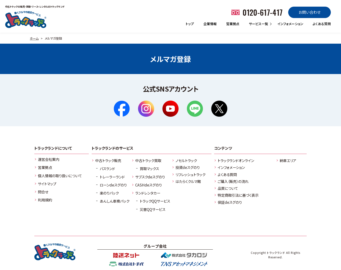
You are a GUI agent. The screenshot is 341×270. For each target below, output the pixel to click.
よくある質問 (322, 23)
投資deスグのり (187, 167)
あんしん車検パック (114, 201)
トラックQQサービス (155, 201)
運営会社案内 (48, 159)
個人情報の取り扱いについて (60, 175)
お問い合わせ (310, 12)
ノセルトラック (186, 160)
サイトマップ (47, 183)
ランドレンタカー (147, 193)
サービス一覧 (258, 23)
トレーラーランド (112, 176)
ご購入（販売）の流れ (233, 181)
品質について (228, 188)
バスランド (107, 168)
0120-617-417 (262, 12)
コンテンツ (223, 148)
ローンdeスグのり (113, 184)
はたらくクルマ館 (188, 181)
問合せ (43, 191)
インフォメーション (290, 23)
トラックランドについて (53, 148)
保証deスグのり (230, 202)
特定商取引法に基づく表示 (238, 195)
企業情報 (210, 23)
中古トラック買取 (148, 160)
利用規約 (45, 199)
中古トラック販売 (108, 160)
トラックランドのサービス (112, 148)
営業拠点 (232, 23)
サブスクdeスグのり (150, 176)
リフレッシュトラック (190, 174)
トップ (190, 23)
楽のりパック (109, 193)
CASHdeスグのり (148, 184)
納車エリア (288, 160)
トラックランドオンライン (236, 160)
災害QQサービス (152, 209)
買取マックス (149, 168)
